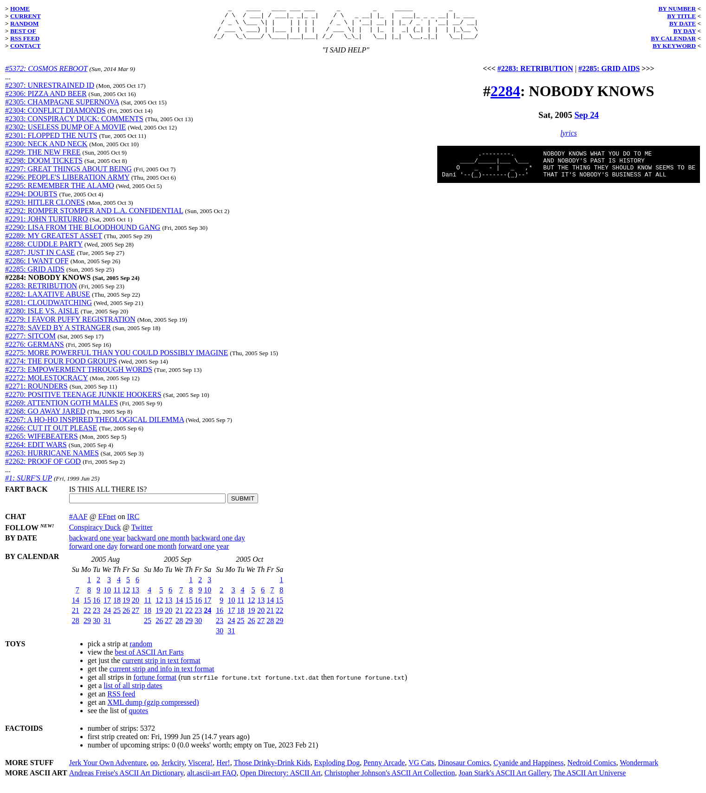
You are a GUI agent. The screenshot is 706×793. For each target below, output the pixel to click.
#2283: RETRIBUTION (41, 293)
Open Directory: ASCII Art (280, 780)
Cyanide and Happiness (528, 770)
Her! (223, 770)
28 (75, 627)
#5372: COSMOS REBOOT (46, 75)
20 (135, 607)
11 (117, 597)
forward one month (148, 553)
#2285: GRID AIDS (35, 276)
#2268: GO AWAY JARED (45, 418)
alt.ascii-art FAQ (211, 780)
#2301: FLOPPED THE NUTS (51, 142)
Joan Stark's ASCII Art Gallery (504, 780)
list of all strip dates (133, 692)
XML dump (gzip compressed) (153, 709)
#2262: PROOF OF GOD (43, 468)
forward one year (203, 553)
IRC (133, 523)
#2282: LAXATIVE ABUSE (47, 301)
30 (96, 627)
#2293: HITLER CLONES (45, 209)
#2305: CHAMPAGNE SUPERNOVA (62, 109)
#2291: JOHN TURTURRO (46, 226)
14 (75, 607)
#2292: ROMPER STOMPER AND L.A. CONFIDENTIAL (94, 217)
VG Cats (421, 770)
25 (117, 617)
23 (96, 617)
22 (87, 617)
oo (154, 770)
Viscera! (200, 770)
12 (126, 597)
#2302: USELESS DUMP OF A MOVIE (65, 134)
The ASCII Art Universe (589, 780)
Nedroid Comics (591, 770)
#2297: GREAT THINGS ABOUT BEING (68, 176)
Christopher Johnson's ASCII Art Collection (389, 780)
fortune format (154, 684)
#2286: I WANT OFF (37, 268)
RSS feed (121, 701)
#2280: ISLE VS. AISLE (42, 318)
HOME (20, 8)
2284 (505, 98)
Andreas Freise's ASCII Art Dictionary (126, 780)
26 (126, 617)
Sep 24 (586, 122)
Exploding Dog (337, 770)
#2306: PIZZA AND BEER (46, 100)
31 (107, 627)
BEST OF (23, 30)
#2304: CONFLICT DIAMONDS (55, 117)
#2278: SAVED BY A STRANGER (58, 334)
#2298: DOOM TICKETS (44, 167)
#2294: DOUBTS (31, 201)
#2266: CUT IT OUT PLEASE (51, 435)
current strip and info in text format (162, 676)
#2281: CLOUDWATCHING (48, 309)
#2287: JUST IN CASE (40, 259)
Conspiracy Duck (95, 534)
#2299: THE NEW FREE (43, 159)
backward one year (97, 545)
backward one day (218, 545)
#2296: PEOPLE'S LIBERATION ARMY (67, 184)
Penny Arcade (384, 770)
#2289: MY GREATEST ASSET (53, 243)
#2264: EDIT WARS (36, 451)
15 (87, 607)
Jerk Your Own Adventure (108, 770)
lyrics (568, 140)
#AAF (78, 523)
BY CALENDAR (673, 38)
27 (135, 617)
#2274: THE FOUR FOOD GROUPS (61, 368)
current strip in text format (161, 667)
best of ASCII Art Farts (149, 659)
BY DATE (682, 23)
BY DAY (685, 30)
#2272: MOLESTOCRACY (46, 385)
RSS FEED (24, 38)
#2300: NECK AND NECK (46, 151)
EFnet (107, 523)
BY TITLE (681, 16)
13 (135, 597)
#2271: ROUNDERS (36, 393)
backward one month (158, 545)
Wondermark (639, 770)
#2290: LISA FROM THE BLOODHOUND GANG (82, 234)
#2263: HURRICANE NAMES (52, 460)
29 (87, 627)
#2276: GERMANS (34, 351)
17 (107, 607)
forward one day (93, 553)
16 (96, 607)
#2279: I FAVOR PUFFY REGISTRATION (70, 326)
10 (107, 597)
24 (107, 617)
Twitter (142, 534)
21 (75, 617)
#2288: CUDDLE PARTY (44, 251)
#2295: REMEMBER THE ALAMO (59, 192)
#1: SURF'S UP (28, 485)
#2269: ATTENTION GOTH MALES (61, 410)
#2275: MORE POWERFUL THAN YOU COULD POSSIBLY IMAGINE (116, 360)
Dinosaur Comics (464, 770)
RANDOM (24, 23)
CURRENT (25, 16)
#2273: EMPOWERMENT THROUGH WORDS (78, 376)
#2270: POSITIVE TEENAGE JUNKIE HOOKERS (83, 401)
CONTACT (25, 45)
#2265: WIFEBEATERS (41, 443)
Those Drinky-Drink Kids (271, 770)
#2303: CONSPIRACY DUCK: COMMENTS (74, 126)
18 (117, 607)
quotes (139, 718)
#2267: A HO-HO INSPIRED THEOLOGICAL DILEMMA (94, 426)
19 (126, 607)
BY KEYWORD (674, 45)
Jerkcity (173, 770)
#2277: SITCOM (30, 343)
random (141, 651)
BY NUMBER (677, 8)
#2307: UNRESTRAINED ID (49, 92)
